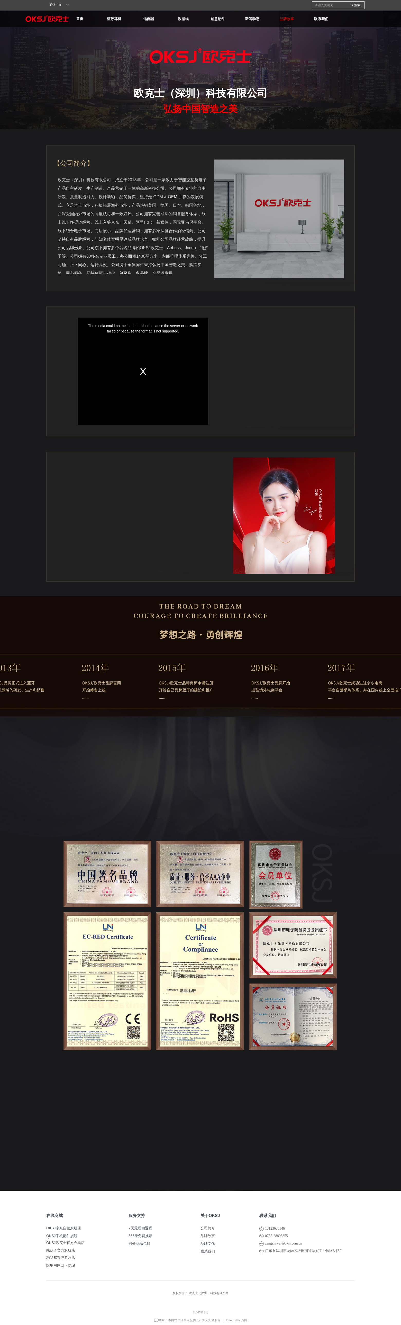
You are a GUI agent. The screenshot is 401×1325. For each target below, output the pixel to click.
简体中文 (55, 4)
